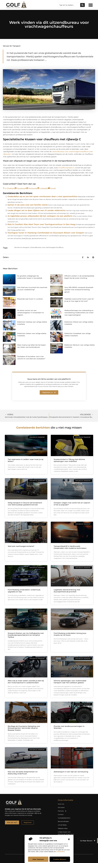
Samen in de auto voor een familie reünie (28, 205)
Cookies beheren (59, 859)
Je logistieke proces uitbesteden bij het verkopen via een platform (40, 216)
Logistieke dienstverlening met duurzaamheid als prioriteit (67, 591)
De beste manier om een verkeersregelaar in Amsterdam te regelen (30, 312)
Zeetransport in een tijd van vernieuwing (71, 772)
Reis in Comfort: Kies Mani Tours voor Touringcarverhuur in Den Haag (41, 224)
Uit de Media (62, 825)
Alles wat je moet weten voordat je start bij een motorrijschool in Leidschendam (26, 682)
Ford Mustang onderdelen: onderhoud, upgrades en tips (24, 591)
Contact (61, 814)
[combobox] (69, 5)
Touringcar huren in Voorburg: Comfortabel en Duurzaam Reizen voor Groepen (46, 233)
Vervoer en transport (11, 46)
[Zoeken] (82, 5)
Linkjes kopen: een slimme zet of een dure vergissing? (66, 834)
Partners (62, 811)
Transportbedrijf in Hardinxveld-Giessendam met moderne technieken (70, 547)
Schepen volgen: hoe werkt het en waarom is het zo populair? (72, 504)
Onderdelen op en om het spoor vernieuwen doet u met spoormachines (43, 196)
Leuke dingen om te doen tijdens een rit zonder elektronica (36, 210)
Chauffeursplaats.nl (66, 168)
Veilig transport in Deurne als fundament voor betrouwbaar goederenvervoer (25, 504)
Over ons (61, 804)
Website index (62, 828)
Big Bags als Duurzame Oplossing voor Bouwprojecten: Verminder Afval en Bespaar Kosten (24, 728)
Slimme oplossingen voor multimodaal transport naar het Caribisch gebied (70, 682)
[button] (69, 839)
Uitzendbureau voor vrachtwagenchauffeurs (46, 247)
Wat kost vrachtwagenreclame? (21, 546)
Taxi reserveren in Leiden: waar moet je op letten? (25, 460)
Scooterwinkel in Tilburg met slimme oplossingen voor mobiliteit (69, 460)
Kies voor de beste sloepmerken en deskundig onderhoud (23, 773)
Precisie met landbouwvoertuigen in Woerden (69, 727)
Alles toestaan (38, 859)
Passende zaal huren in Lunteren (30, 299)
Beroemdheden (63, 821)
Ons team (61, 807)
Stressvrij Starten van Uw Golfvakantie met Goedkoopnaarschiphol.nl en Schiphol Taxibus (26, 635)
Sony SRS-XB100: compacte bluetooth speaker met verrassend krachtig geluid (78, 289)
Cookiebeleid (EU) (64, 818)
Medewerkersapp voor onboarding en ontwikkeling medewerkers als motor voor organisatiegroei (78, 312)
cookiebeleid (60, 851)
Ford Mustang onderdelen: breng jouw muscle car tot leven (70, 634)
